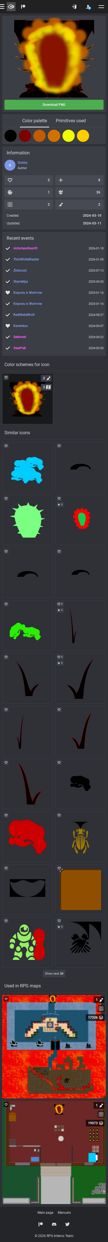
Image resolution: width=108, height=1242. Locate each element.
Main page (45, 1212)
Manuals (64, 1212)
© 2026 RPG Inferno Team (54, 1236)
